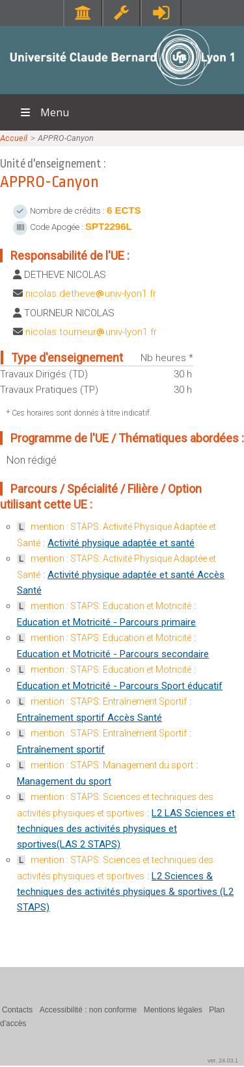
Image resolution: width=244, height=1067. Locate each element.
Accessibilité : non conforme (88, 1009)
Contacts (17, 1009)
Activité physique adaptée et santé (121, 543)
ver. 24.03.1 (223, 1060)
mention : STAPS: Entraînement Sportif (109, 701)
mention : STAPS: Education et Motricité (111, 606)
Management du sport (64, 781)
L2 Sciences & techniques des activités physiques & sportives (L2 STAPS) (125, 891)
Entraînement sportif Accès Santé (89, 717)
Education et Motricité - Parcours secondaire (113, 654)
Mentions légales (173, 1009)
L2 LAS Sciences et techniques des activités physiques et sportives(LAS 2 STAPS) (126, 828)
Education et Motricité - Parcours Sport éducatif (120, 686)
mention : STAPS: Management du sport (112, 765)
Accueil (13, 138)
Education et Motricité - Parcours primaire (106, 622)
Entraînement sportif (61, 749)
